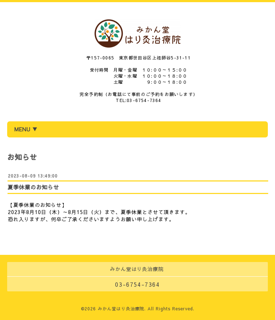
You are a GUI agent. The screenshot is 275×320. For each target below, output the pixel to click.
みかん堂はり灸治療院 (121, 308)
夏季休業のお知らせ (33, 187)
